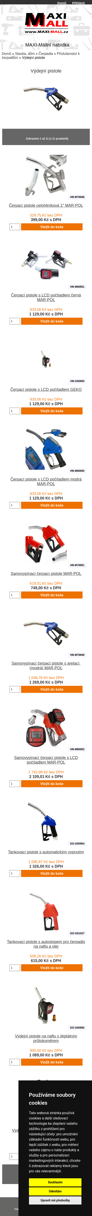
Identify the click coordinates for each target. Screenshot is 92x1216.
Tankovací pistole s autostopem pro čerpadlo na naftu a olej (46, 944)
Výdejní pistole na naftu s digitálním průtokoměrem (46, 1038)
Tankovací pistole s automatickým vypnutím (46, 852)
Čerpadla (46, 54)
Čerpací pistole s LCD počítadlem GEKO (46, 389)
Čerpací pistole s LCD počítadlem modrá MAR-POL (45, 481)
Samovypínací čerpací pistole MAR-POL (46, 573)
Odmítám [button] (55, 1191)
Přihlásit (78, 3)
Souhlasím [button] (55, 1182)
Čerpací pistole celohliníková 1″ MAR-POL (46, 205)
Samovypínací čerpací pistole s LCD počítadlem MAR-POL (46, 760)
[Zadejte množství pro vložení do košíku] (14, 226)
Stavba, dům (25, 54)
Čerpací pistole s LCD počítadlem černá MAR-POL (46, 297)
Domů (61, 3)
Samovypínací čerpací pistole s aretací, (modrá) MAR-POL (45, 665)
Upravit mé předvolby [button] (55, 1200)
